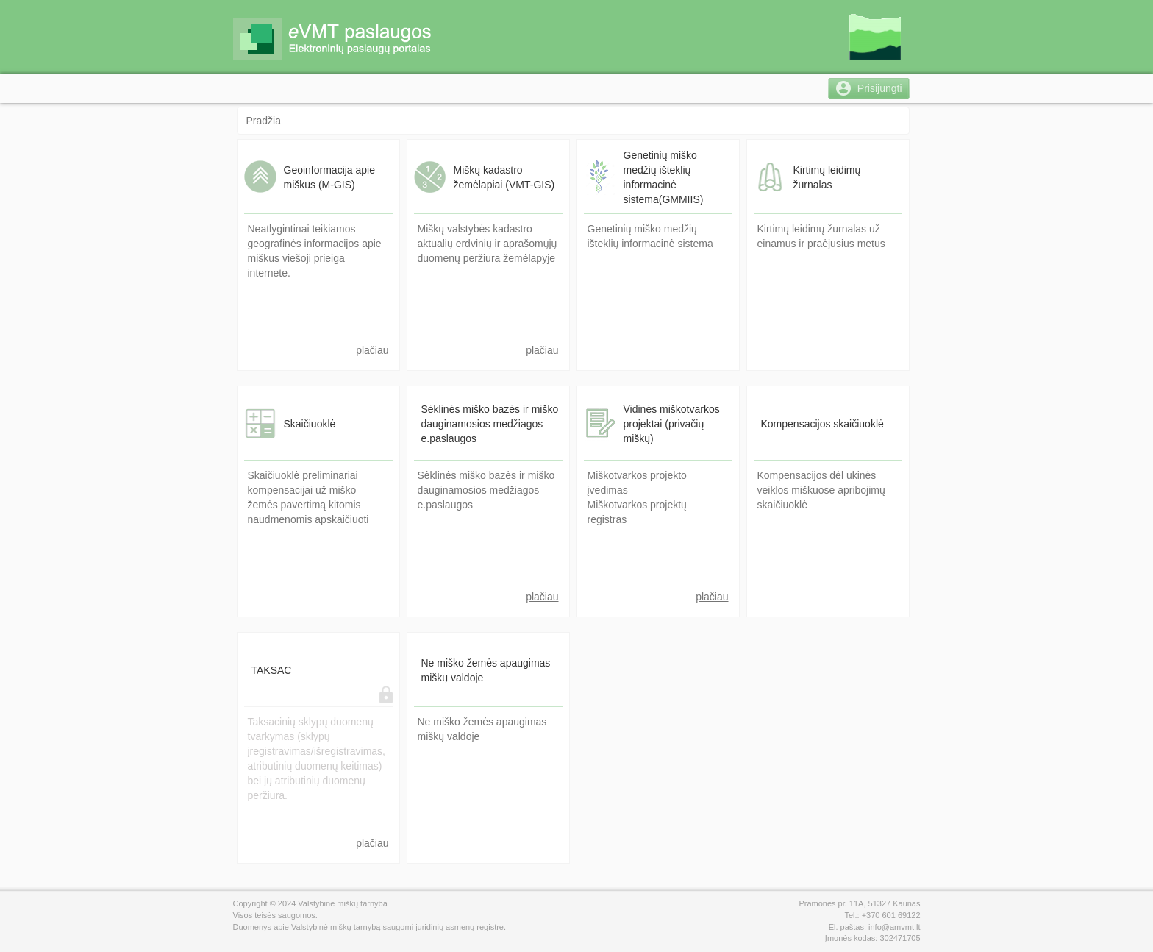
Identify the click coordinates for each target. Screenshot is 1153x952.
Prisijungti (879, 88)
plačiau (372, 350)
